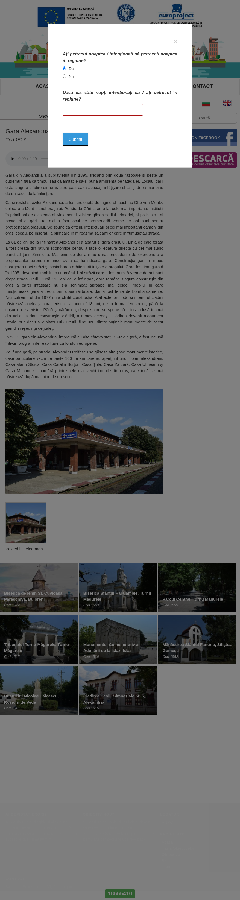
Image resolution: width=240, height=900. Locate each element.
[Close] (175, 41)
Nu (71, 76)
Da (71, 68)
